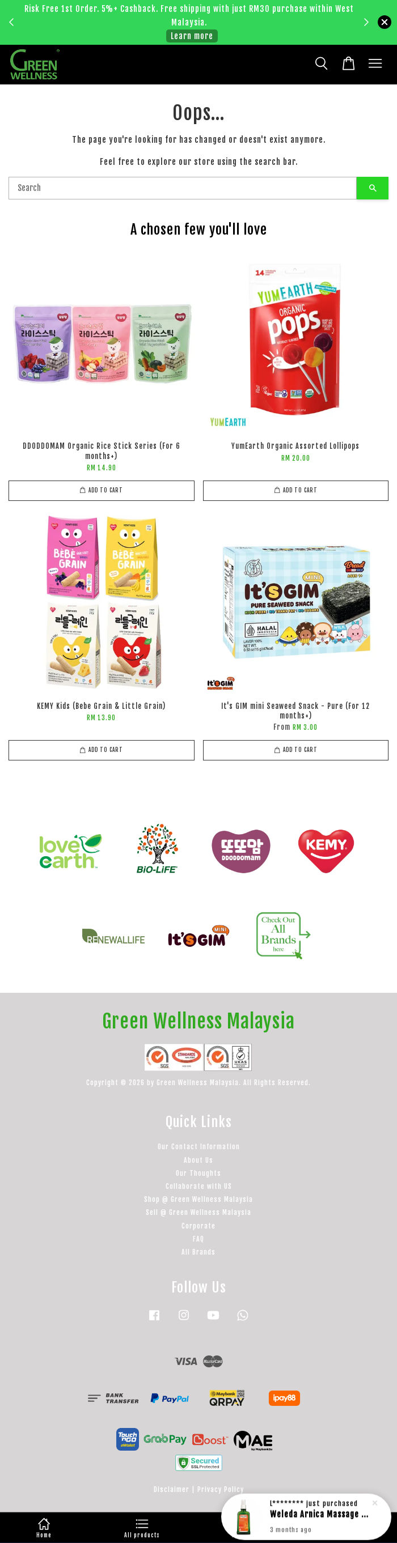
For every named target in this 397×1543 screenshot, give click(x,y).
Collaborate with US (199, 1186)
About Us (198, 1160)
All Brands (198, 1252)
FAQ (198, 1239)
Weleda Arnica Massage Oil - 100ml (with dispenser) (320, 1517)
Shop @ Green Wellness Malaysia (198, 1199)
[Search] (183, 188)
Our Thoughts (198, 1173)
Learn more (192, 36)
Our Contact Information (199, 1146)
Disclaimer (171, 1489)
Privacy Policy (220, 1489)
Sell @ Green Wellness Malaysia (198, 1212)
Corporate (198, 1226)
